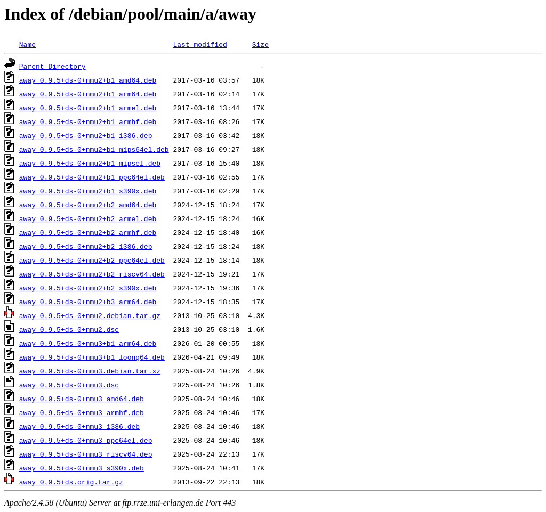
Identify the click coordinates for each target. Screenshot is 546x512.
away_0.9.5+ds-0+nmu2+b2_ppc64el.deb (92, 260)
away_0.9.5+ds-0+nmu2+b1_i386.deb (85, 135)
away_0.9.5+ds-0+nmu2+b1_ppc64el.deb (92, 177)
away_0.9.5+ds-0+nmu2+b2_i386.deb (85, 246)
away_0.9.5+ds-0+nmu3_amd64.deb (81, 398)
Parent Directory (52, 66)
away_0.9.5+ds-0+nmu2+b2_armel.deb (87, 218)
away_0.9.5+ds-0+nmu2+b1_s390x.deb (87, 191)
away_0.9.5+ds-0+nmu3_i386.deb (79, 426)
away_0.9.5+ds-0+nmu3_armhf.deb (81, 412)
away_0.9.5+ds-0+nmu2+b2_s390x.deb (87, 287)
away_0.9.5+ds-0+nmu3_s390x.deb (81, 468)
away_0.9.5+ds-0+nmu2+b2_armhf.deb (87, 232)
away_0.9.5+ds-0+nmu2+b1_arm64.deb (87, 94)
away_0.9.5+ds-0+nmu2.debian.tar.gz (89, 315)
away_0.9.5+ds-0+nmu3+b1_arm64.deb (87, 343)
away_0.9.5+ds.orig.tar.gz (71, 481)
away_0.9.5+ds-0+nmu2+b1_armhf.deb (87, 121)
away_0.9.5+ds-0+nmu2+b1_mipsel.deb (89, 163)
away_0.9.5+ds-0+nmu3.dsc (69, 384)
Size (260, 44)
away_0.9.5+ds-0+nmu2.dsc (69, 329)
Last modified (200, 44)
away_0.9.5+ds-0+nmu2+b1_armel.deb (87, 107)
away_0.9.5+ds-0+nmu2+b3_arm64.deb (87, 301)
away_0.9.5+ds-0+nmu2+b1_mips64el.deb (94, 149)
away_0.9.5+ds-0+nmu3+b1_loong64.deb (92, 357)
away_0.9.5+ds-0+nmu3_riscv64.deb (85, 454)
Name (27, 44)
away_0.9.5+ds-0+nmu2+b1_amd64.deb (87, 80)
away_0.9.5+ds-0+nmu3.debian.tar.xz (89, 371)
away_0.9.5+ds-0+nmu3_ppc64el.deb (85, 440)
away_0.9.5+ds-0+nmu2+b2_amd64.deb (87, 204)
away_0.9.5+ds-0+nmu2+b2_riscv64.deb (92, 274)
